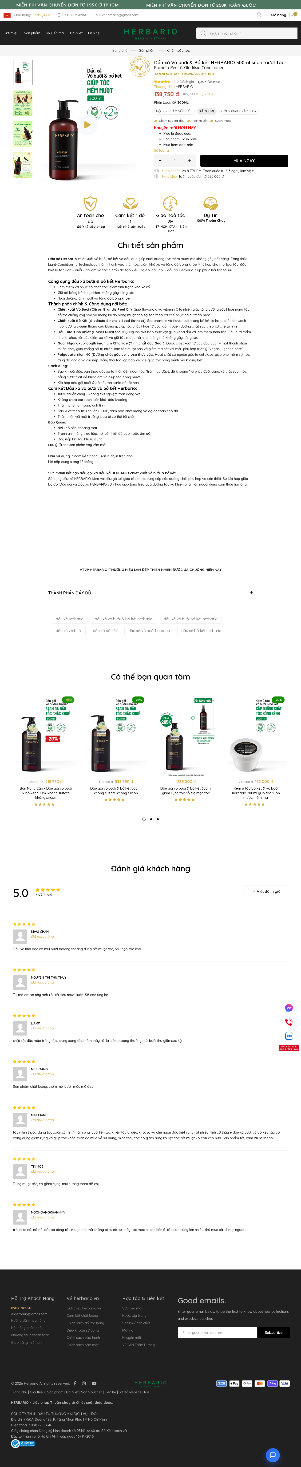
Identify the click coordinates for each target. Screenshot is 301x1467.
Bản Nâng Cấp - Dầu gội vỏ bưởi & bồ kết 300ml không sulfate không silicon (46, 793)
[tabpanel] (46, 752)
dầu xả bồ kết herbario (201, 630)
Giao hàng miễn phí (26, 1342)
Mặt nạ (127, 1330)
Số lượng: (162, 150)
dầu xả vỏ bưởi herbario (149, 630)
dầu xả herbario (69, 619)
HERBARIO (184, 86)
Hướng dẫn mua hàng (28, 1320)
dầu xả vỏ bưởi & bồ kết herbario (123, 619)
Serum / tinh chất (136, 1323)
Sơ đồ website (130, 1392)
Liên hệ (110, 1392)
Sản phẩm (55, 1392)
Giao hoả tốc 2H (170, 222)
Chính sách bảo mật (83, 1345)
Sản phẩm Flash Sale (180, 139)
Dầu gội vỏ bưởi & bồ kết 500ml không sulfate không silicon (115, 790)
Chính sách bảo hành (83, 1337)
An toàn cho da (90, 220)
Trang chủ (119, 50)
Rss (147, 1392)
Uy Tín (210, 217)
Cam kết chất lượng (82, 1315)
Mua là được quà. (177, 133)
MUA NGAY (244, 160)
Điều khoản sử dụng (83, 1330)
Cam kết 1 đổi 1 (130, 220)
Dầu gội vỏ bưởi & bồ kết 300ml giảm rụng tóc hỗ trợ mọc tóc (185, 790)
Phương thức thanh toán (30, 1335)
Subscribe (274, 1332)
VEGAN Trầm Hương (138, 1345)
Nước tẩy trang (134, 1315)
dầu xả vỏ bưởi (69, 630)
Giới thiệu (37, 1392)
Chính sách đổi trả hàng (85, 1323)
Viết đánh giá (266, 891)
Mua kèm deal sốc (178, 144)
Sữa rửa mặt (132, 1308)
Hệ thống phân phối (26, 1327)
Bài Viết (72, 1392)
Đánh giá (185, 82)
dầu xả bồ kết (105, 630)
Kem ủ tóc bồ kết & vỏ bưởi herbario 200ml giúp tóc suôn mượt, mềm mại (256, 793)
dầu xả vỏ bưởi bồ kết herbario (191, 619)
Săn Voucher (91, 1392)
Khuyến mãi (131, 1337)
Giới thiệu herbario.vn (84, 1308)
